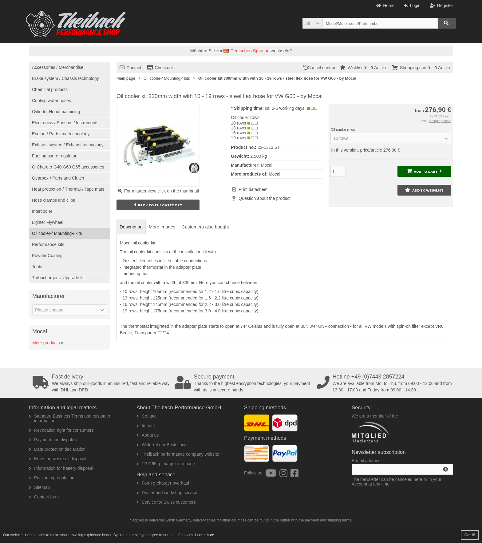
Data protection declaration (57, 449)
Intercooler (42, 211)
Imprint (145, 425)
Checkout (160, 67)
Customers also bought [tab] (205, 226)
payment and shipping (323, 520)
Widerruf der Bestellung (161, 444)
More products (46, 342)
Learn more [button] (204, 535)
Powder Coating (47, 255)
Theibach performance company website (177, 454)
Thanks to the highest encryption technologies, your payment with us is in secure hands (243, 383)
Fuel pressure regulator (54, 155)
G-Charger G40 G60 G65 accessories (68, 166)
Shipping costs (440, 121)
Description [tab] (131, 226)
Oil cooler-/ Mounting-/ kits (57, 233)
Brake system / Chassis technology (65, 78)
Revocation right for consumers (61, 430)
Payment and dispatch (53, 439)
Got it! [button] (469, 535)
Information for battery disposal (61, 468)
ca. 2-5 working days (284, 108)
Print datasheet (253, 189)
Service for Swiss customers (166, 502)
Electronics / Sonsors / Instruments (65, 122)
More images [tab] (162, 226)
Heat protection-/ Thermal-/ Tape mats (68, 189)
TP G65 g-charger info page (165, 463)
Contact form (44, 496)
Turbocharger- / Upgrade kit (58, 277)
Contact (130, 67)
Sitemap (39, 487)
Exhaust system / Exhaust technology (68, 144)
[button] (312, 23)
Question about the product (264, 198)
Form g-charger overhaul (162, 483)
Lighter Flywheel (47, 222)
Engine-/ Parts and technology (61, 133)
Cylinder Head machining (56, 111)
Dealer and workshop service (166, 492)
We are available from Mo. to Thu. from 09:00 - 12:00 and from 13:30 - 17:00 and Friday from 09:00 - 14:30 (385, 383)
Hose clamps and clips (53, 200)
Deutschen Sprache (246, 50)
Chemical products (50, 89)
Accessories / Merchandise (57, 67)
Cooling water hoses (51, 100)
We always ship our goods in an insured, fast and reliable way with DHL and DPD (101, 383)
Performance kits (48, 244)
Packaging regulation (51, 477)
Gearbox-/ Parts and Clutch (58, 178)
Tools (37, 266)
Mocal (274, 174)
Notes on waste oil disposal (57, 458)
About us (147, 435)
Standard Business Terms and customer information (69, 418)
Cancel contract (321, 67)
